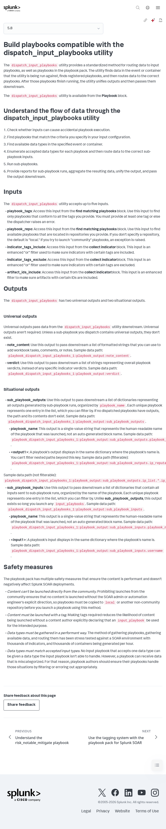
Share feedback (21, 705)
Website (122, 811)
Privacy (103, 811)
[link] (145, 20)
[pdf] (160, 20)
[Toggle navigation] (157, 765)
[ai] (153, 20)
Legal (86, 811)
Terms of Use (147, 811)
